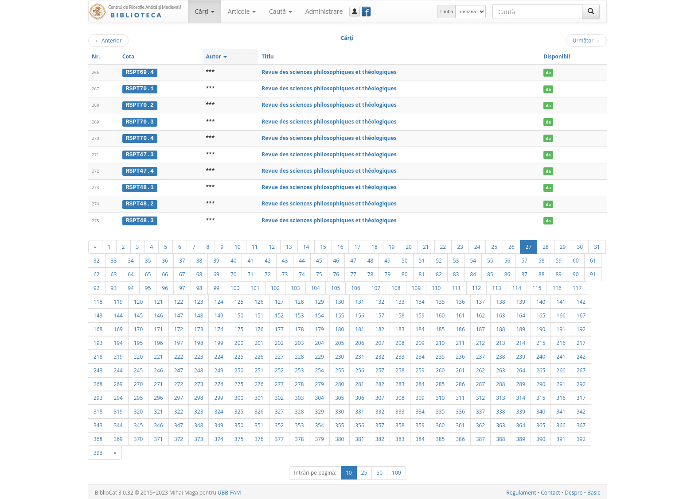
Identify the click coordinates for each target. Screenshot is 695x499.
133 (399, 299)
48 (370, 258)
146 (158, 313)
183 (399, 327)
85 (490, 272)
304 (319, 395)
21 (426, 244)
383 (399, 437)
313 (500, 395)
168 (98, 327)
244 (117, 368)
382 (379, 437)
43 (285, 258)
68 (199, 272)
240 (540, 354)
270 (138, 382)
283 (399, 382)
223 (198, 354)
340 (540, 409)
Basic (593, 491)
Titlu (267, 56)
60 (576, 258)
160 (440, 313)
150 (238, 313)
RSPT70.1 (140, 89)
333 (399, 409)
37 (182, 258)
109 (416, 286)
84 (473, 272)
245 (138, 368)
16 (340, 244)
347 (178, 423)
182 (379, 327)
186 (460, 327)
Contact (550, 491)
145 (138, 313)
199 (218, 340)
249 (218, 368)
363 (500, 423)
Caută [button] (280, 11)
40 (233, 258)
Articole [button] (242, 11)
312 (480, 395)
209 (420, 340)
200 (238, 340)
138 (500, 299)
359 (420, 423)
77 (353, 272)
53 (456, 258)
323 (198, 409)
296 (158, 395)
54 (473, 258)
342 (581, 409)
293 (98, 395)
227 (279, 354)
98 (199, 286)
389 (520, 437)
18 (374, 244)
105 (335, 286)
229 (319, 354)
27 (529, 244)
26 (511, 244)
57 (524, 258)
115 (536, 286)
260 (440, 368)
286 (460, 382)
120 (138, 299)
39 (216, 258)
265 (540, 368)
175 (238, 327)
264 (520, 368)
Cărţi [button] (204, 11)
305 (339, 395)
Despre (573, 491)
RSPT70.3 (140, 121)
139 (520, 299)
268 (98, 382)
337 (480, 409)
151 (258, 313)
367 (581, 423)
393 (98, 450)
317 (581, 395)
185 (440, 327)
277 (279, 382)
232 (379, 354)
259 (420, 368)
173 (198, 327)
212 (480, 340)
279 (319, 382)
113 (496, 286)
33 (114, 258)
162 (480, 313)
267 (581, 368)
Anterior (108, 40)
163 (500, 313)
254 (319, 368)
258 (399, 368)
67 (182, 272)
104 (315, 286)
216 (560, 340)
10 (237, 244)
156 (359, 313)
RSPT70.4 (140, 137)
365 (540, 423)
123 (198, 299)
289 (520, 382)
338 (500, 409)
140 (540, 299)
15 (323, 244)
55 (490, 258)
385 (440, 437)
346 (158, 423)
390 (540, 437)
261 (460, 368)
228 (299, 354)
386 (460, 437)
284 (420, 382)
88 (542, 272)
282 (379, 382)
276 (258, 382)
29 (563, 244)
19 (392, 244)
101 (254, 286)
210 (440, 340)
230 (339, 354)
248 (198, 368)
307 (379, 395)
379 (319, 437)
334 (420, 409)
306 (359, 395)
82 (439, 272)
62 (97, 272)
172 (178, 327)
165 (540, 313)
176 (258, 327)
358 (399, 423)
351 (258, 423)
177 (279, 327)
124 (218, 299)
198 (198, 340)
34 (131, 258)
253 (299, 368)
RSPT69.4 (140, 72)
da (548, 72)
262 (480, 368)
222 (178, 354)
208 (399, 340)
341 (560, 409)
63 (114, 272)
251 (258, 368)
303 (299, 395)
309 (420, 395)
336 (460, 409)
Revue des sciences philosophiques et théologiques (329, 72)
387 (480, 437)
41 (250, 258)
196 (158, 340)
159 (420, 313)
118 (98, 299)
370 (138, 437)
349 (218, 423)
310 (440, 395)
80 (405, 272)
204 (319, 340)
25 (494, 244)
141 (560, 299)
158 (399, 313)
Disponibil (556, 56)
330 (339, 409)
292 (581, 382)
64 (131, 272)
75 (319, 272)
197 (178, 340)
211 (460, 340)
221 (158, 354)
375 (238, 437)
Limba (446, 11)
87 (524, 272)
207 (379, 340)
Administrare (324, 11)
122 (178, 299)
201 (258, 340)
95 (148, 286)
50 (405, 258)
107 (375, 286)
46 (336, 258)
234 (420, 354)
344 (117, 423)
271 (158, 382)
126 (258, 299)
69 (216, 272)
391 (560, 437)
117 (577, 286)
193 (98, 340)
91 (593, 272)
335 (440, 409)
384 (420, 437)
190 (540, 327)
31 (597, 244)
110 (436, 286)
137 (480, 299)
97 (182, 286)
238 (500, 354)
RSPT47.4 (140, 170)
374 (218, 437)
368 (98, 437)
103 (295, 286)
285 (440, 382)
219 (117, 354)
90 (576, 272)
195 (138, 340)
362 (480, 423)
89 (558, 272)
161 (460, 313)
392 (581, 437)
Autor (216, 56)
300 (238, 395)
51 (422, 258)
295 (138, 395)
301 (258, 395)
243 (98, 368)
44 (302, 258)
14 (306, 244)
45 (319, 258)
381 (359, 437)
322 (178, 409)
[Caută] (591, 11)
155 (339, 313)
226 (258, 354)
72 (268, 272)
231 (359, 354)
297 (178, 395)
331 (359, 409)
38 (199, 258)
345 (138, 423)
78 (370, 272)
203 (299, 340)
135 (440, 299)
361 (460, 423)
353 (299, 423)
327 (279, 409)
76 (336, 272)
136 (460, 299)
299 (218, 395)
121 (158, 299)
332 (379, 409)
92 (97, 286)
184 (420, 327)
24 (477, 244)
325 (238, 409)
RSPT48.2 (140, 202)
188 (500, 327)
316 (560, 395)
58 (542, 258)
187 (480, 327)
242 (581, 354)
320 (138, 409)
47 (353, 258)
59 (558, 258)
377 (279, 437)
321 (158, 409)
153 (299, 313)
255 (339, 368)
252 (279, 368)
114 (516, 286)
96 (165, 286)
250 (238, 368)
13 (289, 244)
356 (359, 423)
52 (439, 258)
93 (114, 286)
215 (540, 340)
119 (117, 299)
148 (198, 313)
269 (117, 382)
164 (520, 313)
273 (198, 382)
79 (387, 272)
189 (520, 327)
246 (158, 368)
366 (560, 423)
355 (339, 423)
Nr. (96, 56)
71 (250, 272)
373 (198, 437)
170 (138, 327)
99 (216, 286)
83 (456, 272)
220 (138, 354)
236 (460, 354)
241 (560, 354)
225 (238, 354)
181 (359, 327)
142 (581, 299)
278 (299, 382)
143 (98, 313)
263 (500, 368)
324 (218, 409)
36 (165, 258)
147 (178, 313)
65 (148, 272)
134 (420, 299)
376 (258, 437)
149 (218, 313)
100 (234, 286)
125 (238, 299)
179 (319, 327)
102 (275, 286)
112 (476, 286)
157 (379, 313)
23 (460, 244)
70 (233, 272)
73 (285, 272)
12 (272, 244)
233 (399, 354)
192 (581, 327)
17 (357, 244)
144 (117, 313)
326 (258, 409)
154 (319, 313)
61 (593, 258)
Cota (128, 56)
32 (97, 258)
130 (339, 299)
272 (178, 382)
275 (238, 382)
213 (500, 340)
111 (456, 286)
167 (581, 313)
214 (520, 340)
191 (560, 327)
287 (480, 382)
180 (339, 327)
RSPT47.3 (140, 154)
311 (460, 395)
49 (387, 258)
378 (299, 437)
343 (98, 423)
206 (359, 340)
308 (399, 395)
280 (339, 382)
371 (158, 437)
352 (279, 423)
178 (299, 327)
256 (359, 368)
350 (238, 423)
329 (319, 409)
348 (198, 423)
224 (218, 354)
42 (268, 258)
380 (339, 437)
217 (581, 340)
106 (355, 286)
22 (443, 244)
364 (520, 423)
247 (178, 368)
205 (339, 340)
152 (279, 313)
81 (422, 272)
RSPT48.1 (140, 186)
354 (319, 423)
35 (148, 258)
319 (117, 409)
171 (158, 327)
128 (299, 299)
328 (299, 409)
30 (580, 244)
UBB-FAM (229, 491)
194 (117, 340)
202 (279, 340)
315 (540, 395)
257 (379, 368)
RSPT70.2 (140, 105)
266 (560, 368)
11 (255, 244)
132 (379, 299)
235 (440, 354)
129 (319, 299)
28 (546, 244)
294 (117, 395)
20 (409, 244)
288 (500, 382)
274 (218, 382)
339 (520, 409)
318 (98, 409)
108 (395, 286)
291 (560, 382)
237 (480, 354)
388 (500, 437)
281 (359, 382)
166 (560, 313)
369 (117, 437)
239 (520, 354)
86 (507, 272)
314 (520, 395)
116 (556, 286)
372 (178, 437)
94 (131, 286)
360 (440, 423)
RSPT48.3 (140, 219)
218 (98, 354)
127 (279, 299)
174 (218, 327)
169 (117, 327)
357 (379, 423)
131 (359, 299)
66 (165, 272)
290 (540, 382)
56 (507, 258)
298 (198, 395)
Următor (586, 40)
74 (302, 272)
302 (279, 395)
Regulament (521, 491)
